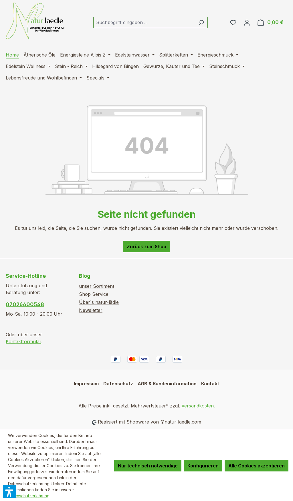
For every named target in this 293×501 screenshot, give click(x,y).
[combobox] (144, 22)
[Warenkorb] (270, 22)
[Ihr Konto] (247, 22)
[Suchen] (201, 22)
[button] (9, 491)
